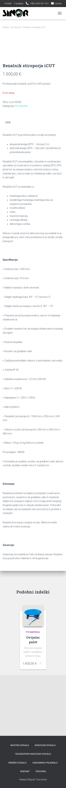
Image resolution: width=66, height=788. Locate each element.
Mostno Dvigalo (20, 745)
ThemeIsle (41, 779)
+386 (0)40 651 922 (39, 3)
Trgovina (40, 771)
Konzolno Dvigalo (45, 745)
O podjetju (18, 3)
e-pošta (58, 3)
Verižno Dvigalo (17, 763)
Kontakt (8, 3)
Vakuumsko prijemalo (45, 763)
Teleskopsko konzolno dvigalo (33, 754)
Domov (6, 27)
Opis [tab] (8, 183)
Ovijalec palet (33, 700)
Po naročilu (16, 27)
